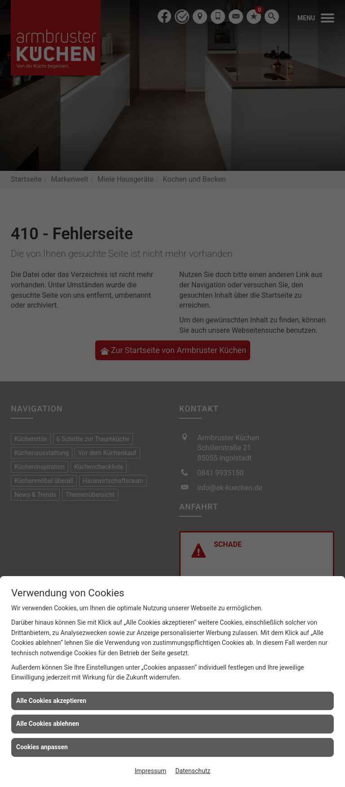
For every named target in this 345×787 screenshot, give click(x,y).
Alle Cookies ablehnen (47, 723)
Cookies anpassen (42, 747)
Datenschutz (192, 770)
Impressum (150, 770)
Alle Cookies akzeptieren (51, 700)
